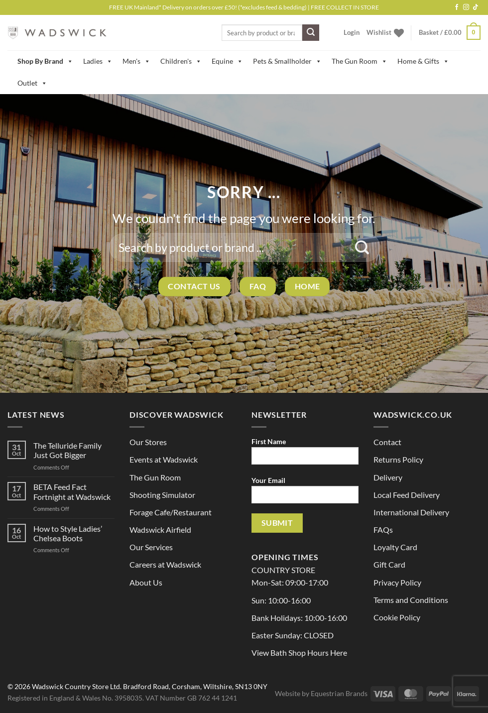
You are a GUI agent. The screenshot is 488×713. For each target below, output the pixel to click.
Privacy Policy (397, 582)
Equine (227, 61)
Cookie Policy (396, 617)
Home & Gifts (423, 61)
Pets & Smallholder (287, 61)
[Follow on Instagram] (466, 7)
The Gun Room (359, 61)
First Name (305, 454)
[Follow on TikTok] (476, 7)
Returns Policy (398, 459)
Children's (181, 61)
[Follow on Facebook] (457, 7)
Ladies (98, 61)
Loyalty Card (395, 547)
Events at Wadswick (163, 459)
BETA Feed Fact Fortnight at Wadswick (72, 491)
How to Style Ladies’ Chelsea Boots (67, 533)
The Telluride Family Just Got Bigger (67, 450)
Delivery (387, 477)
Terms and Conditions (410, 599)
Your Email (305, 493)
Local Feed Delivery (406, 494)
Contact (387, 442)
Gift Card (389, 564)
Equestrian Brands (339, 693)
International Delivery (411, 512)
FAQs (383, 529)
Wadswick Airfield (160, 529)
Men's (136, 61)
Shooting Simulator (162, 494)
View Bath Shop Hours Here (299, 652)
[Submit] (310, 32)
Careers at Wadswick (165, 564)
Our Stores (148, 442)
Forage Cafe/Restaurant (170, 512)
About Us (145, 582)
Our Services (151, 547)
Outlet (32, 83)
